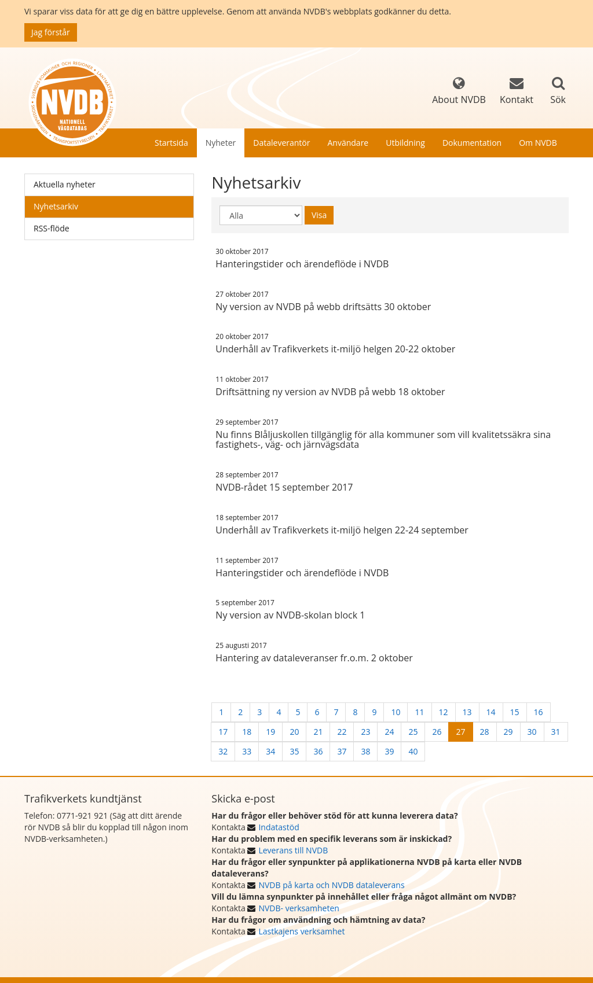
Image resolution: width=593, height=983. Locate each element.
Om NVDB (538, 142)
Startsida (171, 142)
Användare (347, 142)
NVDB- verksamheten (298, 908)
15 (514, 711)
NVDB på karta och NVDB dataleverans (331, 884)
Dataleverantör (281, 142)
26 (436, 731)
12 (443, 711)
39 (389, 751)
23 (365, 731)
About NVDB (459, 91)
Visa (319, 214)
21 (318, 731)
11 (419, 711)
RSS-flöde (51, 228)
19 (270, 731)
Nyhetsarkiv (56, 206)
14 (491, 711)
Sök (558, 99)
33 (246, 751)
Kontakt (516, 91)
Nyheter (221, 142)
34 (270, 751)
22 (341, 731)
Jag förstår (50, 32)
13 (467, 711)
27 (460, 731)
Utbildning (405, 142)
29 (508, 731)
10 (395, 711)
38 (365, 751)
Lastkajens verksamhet (301, 931)
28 (484, 731)
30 (532, 731)
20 (294, 731)
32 (223, 751)
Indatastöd (278, 827)
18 (246, 731)
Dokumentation (472, 142)
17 (223, 731)
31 (556, 731)
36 (318, 751)
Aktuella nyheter (65, 184)
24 (389, 731)
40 (413, 751)
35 (294, 751)
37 (341, 751)
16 (538, 711)
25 (413, 731)
